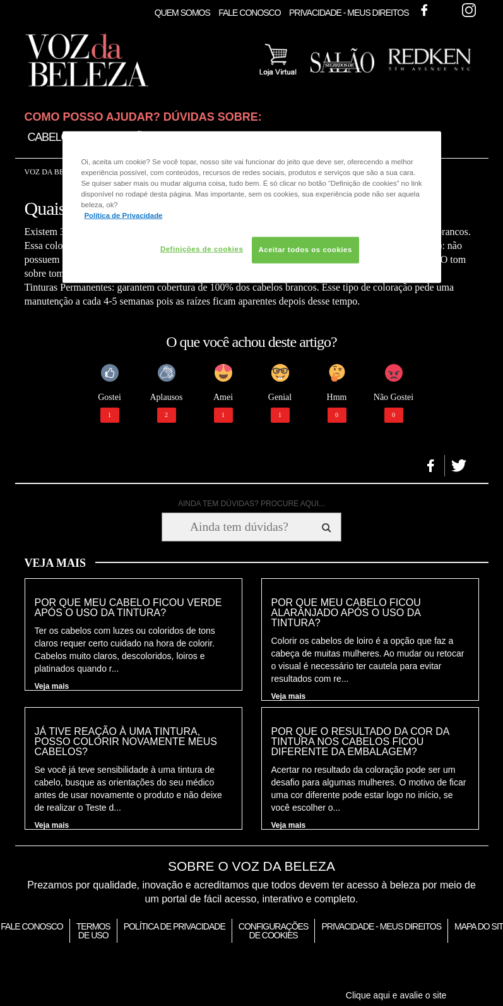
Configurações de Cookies (274, 930)
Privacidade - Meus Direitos (349, 13)
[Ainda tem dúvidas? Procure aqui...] (239, 527)
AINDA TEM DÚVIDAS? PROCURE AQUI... (251, 503)
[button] (431, 465)
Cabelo (48, 137)
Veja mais (52, 686)
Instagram (469, 10)
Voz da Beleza (54, 171)
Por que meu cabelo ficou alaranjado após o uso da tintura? (346, 613)
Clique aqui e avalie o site (396, 995)
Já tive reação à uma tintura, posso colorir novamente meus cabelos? (126, 742)
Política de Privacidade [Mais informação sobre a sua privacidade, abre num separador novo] (124, 215)
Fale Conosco (249, 13)
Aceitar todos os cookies (305, 249)
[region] (251, 207)
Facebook (424, 10)
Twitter (446, 10)
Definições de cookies (201, 249)
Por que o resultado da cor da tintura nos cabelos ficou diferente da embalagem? (360, 742)
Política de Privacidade (174, 926)
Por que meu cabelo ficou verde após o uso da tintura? (128, 608)
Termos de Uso (93, 930)
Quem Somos (182, 13)
